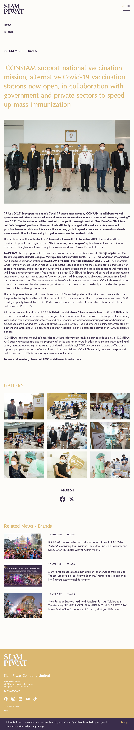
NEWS (7, 25)
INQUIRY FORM (11, 706)
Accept (124, 722)
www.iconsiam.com (69, 359)
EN (123, 5)
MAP (6, 710)
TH (128, 5)
